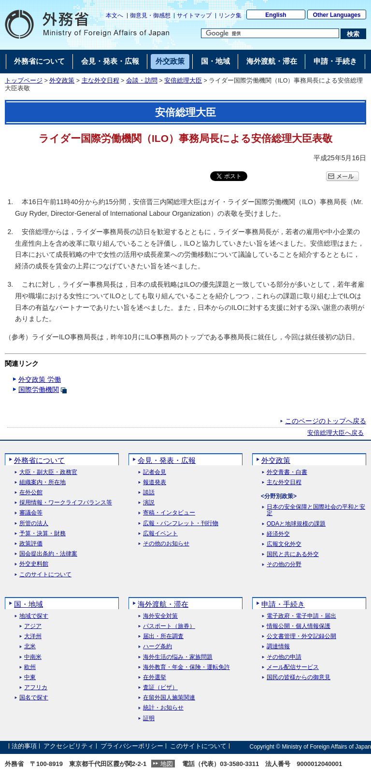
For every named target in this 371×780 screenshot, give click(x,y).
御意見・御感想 (150, 15)
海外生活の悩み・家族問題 (178, 657)
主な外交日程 (100, 80)
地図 (166, 763)
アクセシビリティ (68, 746)
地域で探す (33, 616)
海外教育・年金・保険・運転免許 (186, 667)
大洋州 (33, 636)
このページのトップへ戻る (325, 421)
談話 (149, 492)
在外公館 (31, 492)
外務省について (39, 460)
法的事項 (24, 746)
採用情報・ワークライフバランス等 (65, 503)
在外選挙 (154, 677)
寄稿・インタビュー (169, 513)
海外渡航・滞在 (163, 604)
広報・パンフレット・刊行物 (180, 523)
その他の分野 (284, 564)
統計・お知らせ (163, 708)
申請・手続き (283, 604)
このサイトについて (45, 574)
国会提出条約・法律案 (48, 554)
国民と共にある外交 (293, 554)
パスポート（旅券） (169, 626)
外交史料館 (33, 564)
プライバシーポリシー (131, 746)
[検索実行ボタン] (353, 33)
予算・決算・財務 (42, 533)
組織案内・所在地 (42, 482)
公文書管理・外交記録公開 (301, 636)
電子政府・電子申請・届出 (301, 616)
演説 (149, 503)
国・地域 (28, 604)
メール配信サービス (293, 667)
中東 (30, 677)
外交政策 (61, 80)
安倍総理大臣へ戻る (335, 433)
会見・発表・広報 (167, 460)
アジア (33, 626)
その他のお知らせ (166, 544)
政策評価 (31, 544)
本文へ (114, 15)
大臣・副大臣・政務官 (48, 472)
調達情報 (278, 646)
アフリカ (35, 687)
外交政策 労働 (39, 379)
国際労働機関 (38, 389)
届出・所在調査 (163, 636)
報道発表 (154, 482)
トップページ (24, 80)
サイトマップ (194, 15)
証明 (149, 718)
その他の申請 (284, 657)
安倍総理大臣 (183, 80)
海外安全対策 (160, 616)
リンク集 (230, 15)
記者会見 (154, 472)
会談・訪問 (141, 80)
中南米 (33, 657)
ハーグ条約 (157, 646)
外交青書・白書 (287, 472)
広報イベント (160, 533)
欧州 (30, 667)
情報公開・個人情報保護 (298, 626)
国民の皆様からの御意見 (298, 677)
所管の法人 (33, 523)
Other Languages (337, 15)
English (275, 15)
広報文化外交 (284, 544)
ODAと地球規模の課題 (296, 524)
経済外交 (278, 534)
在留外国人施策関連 (169, 698)
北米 (30, 646)
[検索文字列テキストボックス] (270, 33)
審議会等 (31, 513)
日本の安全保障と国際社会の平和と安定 (316, 510)
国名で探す (33, 698)
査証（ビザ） (160, 687)
